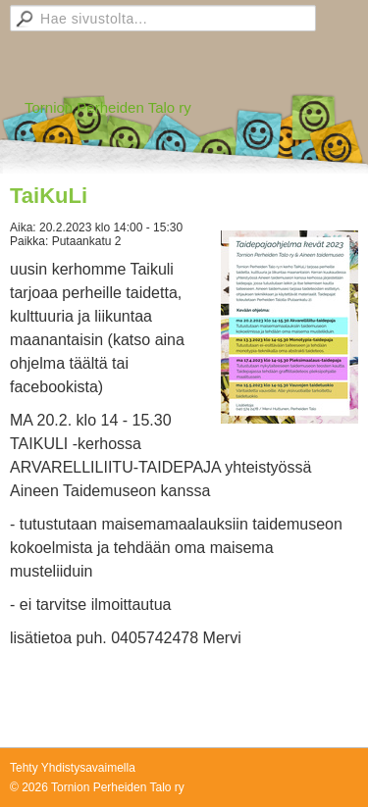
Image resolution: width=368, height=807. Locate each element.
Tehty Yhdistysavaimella (72, 768)
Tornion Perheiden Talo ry (108, 107)
